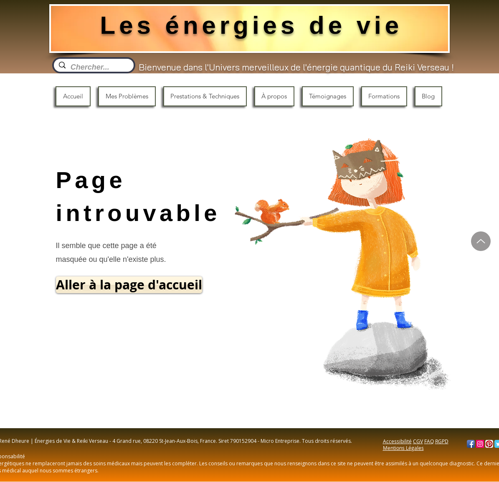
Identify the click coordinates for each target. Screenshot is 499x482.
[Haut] (481, 241)
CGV (418, 441)
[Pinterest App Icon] (489, 444)
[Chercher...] (93, 67)
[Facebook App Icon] (471, 444)
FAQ (429, 441)
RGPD (441, 441)
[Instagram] (480, 444)
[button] (127, 96)
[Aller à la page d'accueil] (129, 284)
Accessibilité (397, 441)
